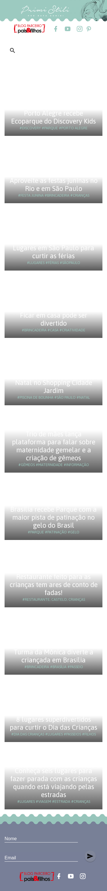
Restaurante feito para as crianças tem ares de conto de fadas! (54, 584)
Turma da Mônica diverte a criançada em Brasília (53, 656)
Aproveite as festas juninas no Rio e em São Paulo (54, 184)
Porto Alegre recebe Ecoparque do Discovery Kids (53, 117)
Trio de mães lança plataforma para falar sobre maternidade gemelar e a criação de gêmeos (53, 446)
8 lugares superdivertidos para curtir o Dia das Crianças (53, 723)
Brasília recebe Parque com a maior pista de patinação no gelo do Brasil (53, 517)
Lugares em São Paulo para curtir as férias (53, 252)
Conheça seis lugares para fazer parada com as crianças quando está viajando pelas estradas (53, 783)
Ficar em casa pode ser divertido (53, 319)
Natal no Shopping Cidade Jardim (53, 386)
